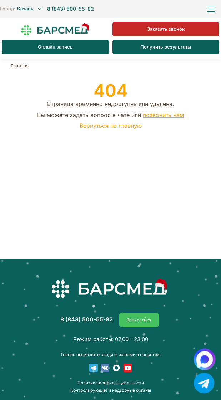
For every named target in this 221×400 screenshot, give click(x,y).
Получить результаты (165, 47)
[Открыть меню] (211, 9)
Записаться (139, 320)
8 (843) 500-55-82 (70, 9)
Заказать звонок (166, 29)
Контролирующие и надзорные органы (110, 390)
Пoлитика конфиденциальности (110, 382)
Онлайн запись (55, 47)
